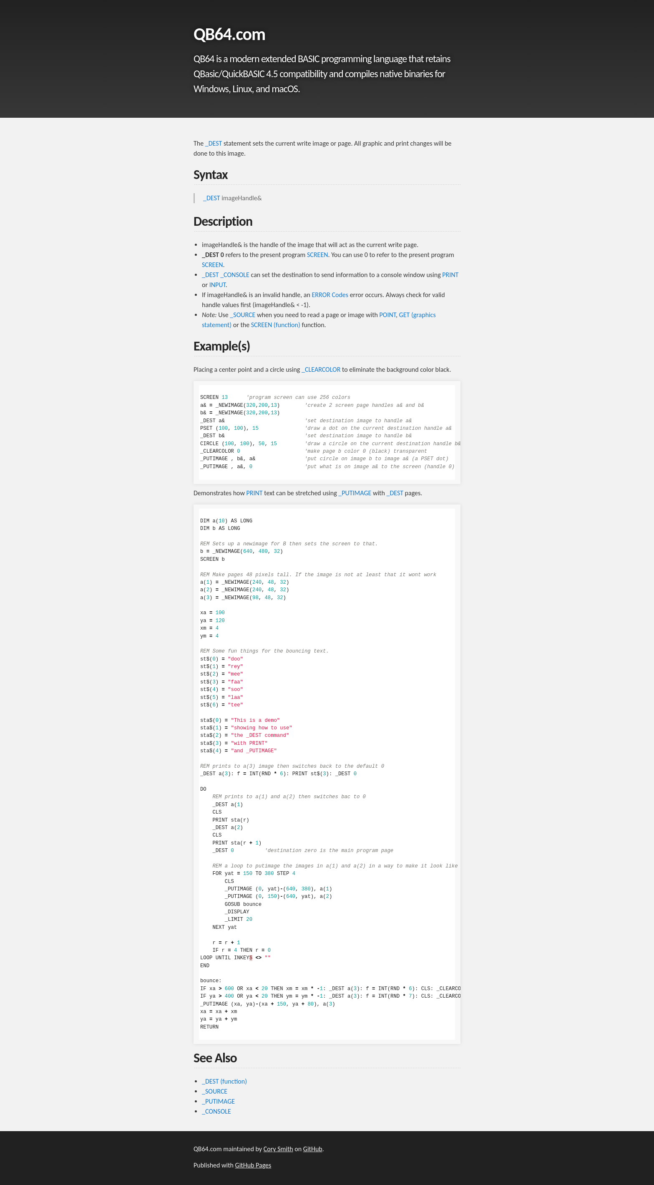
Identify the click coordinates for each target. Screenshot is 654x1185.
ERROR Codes (330, 295)
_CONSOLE (234, 275)
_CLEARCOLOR (321, 369)
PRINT (450, 275)
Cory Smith (278, 1149)
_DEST (213, 143)
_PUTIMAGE (354, 493)
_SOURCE (242, 315)
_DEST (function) (224, 1081)
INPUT (217, 285)
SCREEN (317, 255)
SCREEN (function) (275, 325)
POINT (388, 315)
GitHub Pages (253, 1165)
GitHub (312, 1149)
